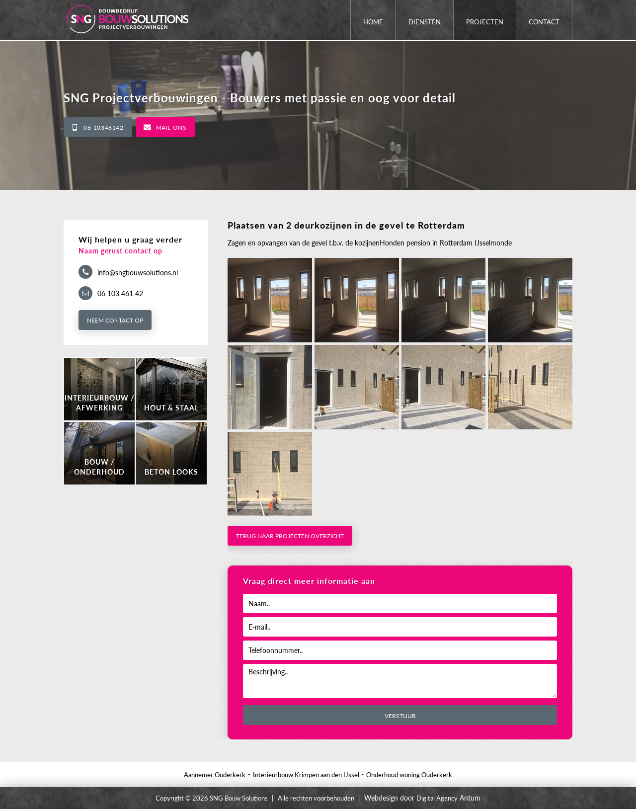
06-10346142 (103, 127)
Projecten (484, 22)
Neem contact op (115, 320)
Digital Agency (437, 798)
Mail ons (171, 127)
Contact (544, 22)
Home (373, 22)
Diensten (424, 22)
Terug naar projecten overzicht (290, 536)
